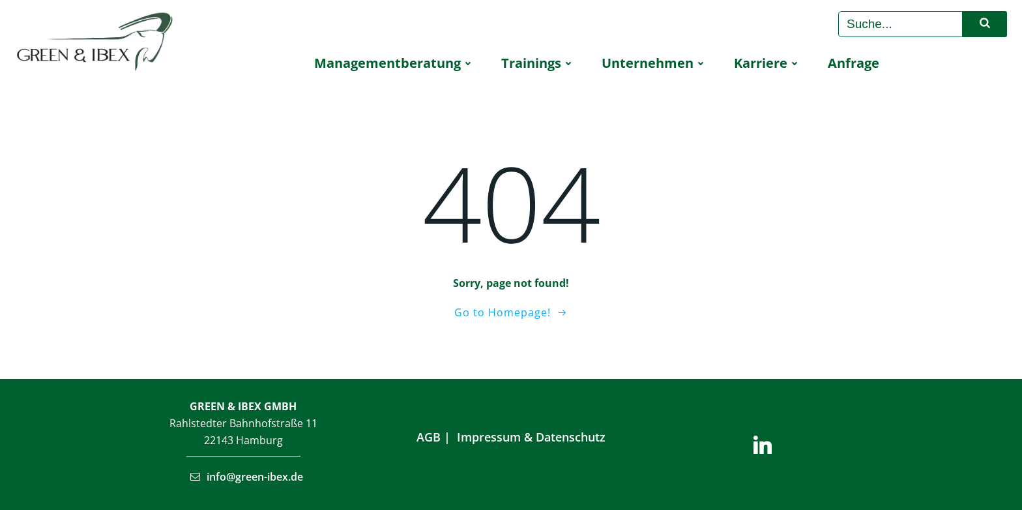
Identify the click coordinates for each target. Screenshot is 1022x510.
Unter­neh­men (655, 63)
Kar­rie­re (768, 63)
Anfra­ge (853, 63)
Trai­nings (538, 63)
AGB (428, 437)
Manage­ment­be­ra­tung (394, 63)
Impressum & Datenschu (526, 437)
